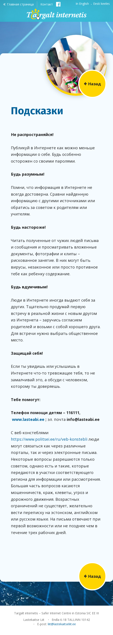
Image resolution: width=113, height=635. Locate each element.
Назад (94, 83)
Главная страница (20, 4)
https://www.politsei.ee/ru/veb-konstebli (49, 439)
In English (82, 4)
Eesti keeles (101, 4)
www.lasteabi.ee (28, 419)
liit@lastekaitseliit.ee (62, 624)
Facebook (58, 4)
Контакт (46, 4)
